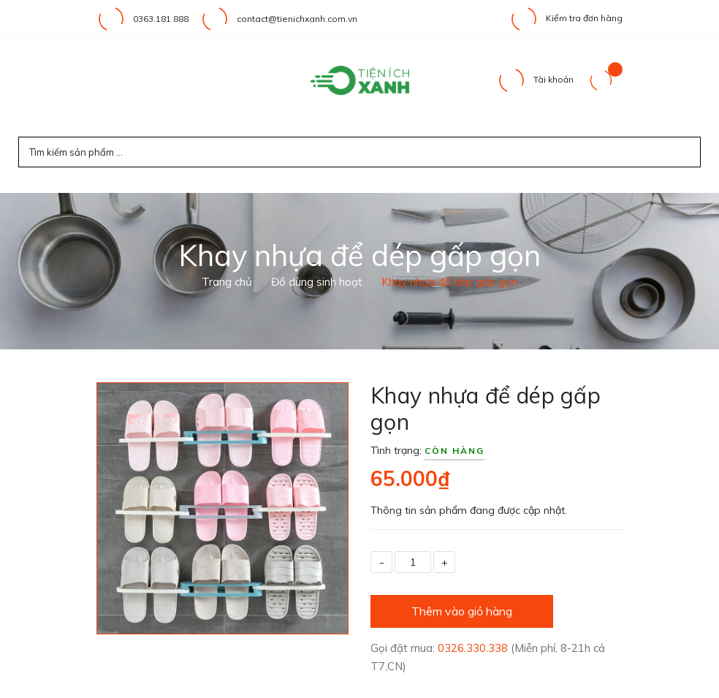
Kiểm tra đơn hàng (566, 17)
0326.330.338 (474, 648)
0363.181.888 (161, 18)
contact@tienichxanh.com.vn (297, 18)
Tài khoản (535, 79)
